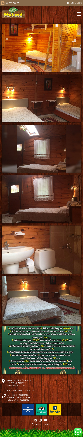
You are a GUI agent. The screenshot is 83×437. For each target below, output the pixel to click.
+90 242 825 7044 (23, 397)
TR (68, 3)
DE (76, 3)
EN (72, 3)
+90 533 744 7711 (12, 3)
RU (80, 3)
